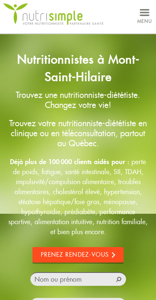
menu (144, 15)
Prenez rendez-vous (75, 254)
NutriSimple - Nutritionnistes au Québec (53, 14)
